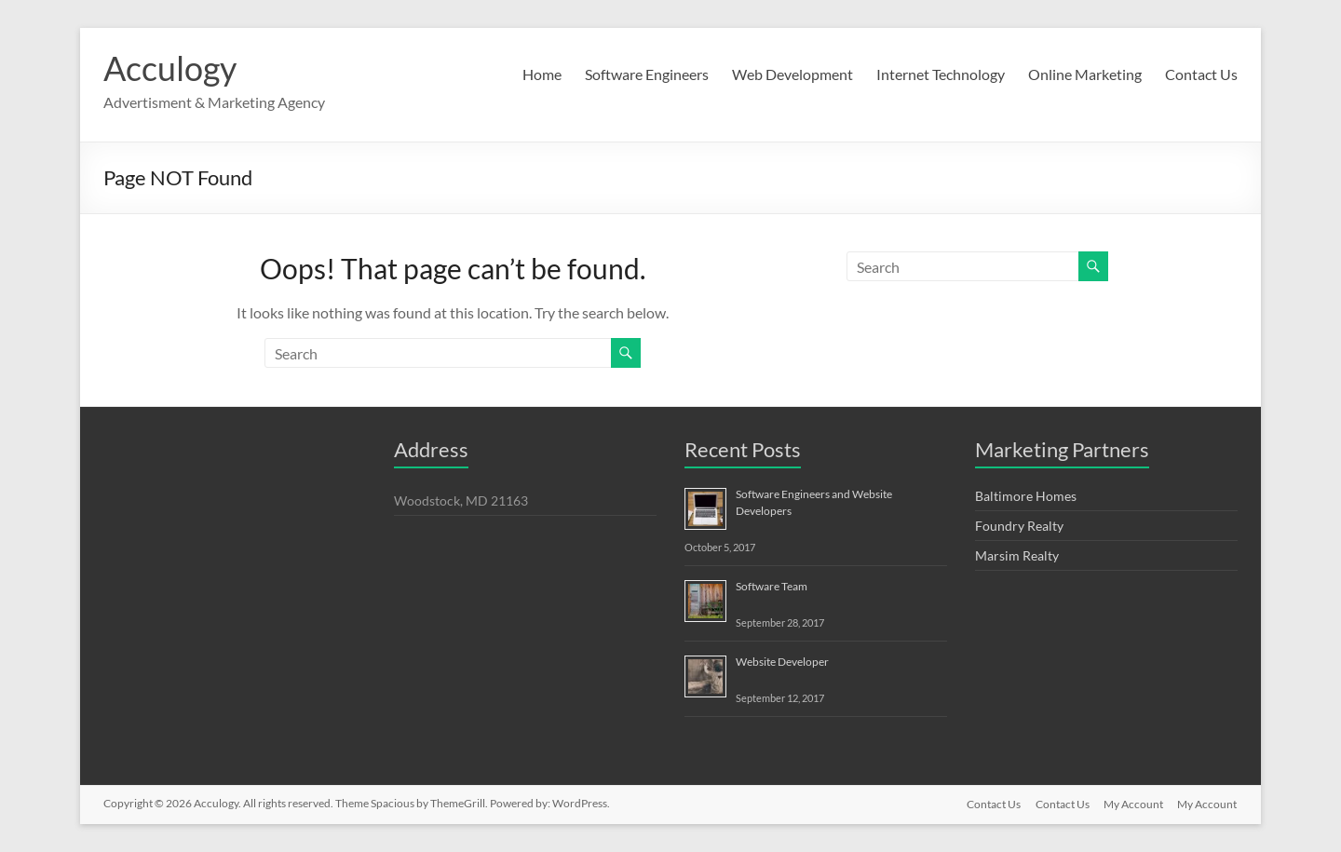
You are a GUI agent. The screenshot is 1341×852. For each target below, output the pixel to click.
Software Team (771, 586)
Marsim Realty (1017, 555)
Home (542, 74)
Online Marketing (1085, 74)
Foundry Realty (1019, 526)
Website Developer (782, 662)
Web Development (792, 74)
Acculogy (170, 67)
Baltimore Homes (1026, 496)
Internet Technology (940, 74)
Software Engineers (647, 74)
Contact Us (1201, 74)
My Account (1133, 803)
